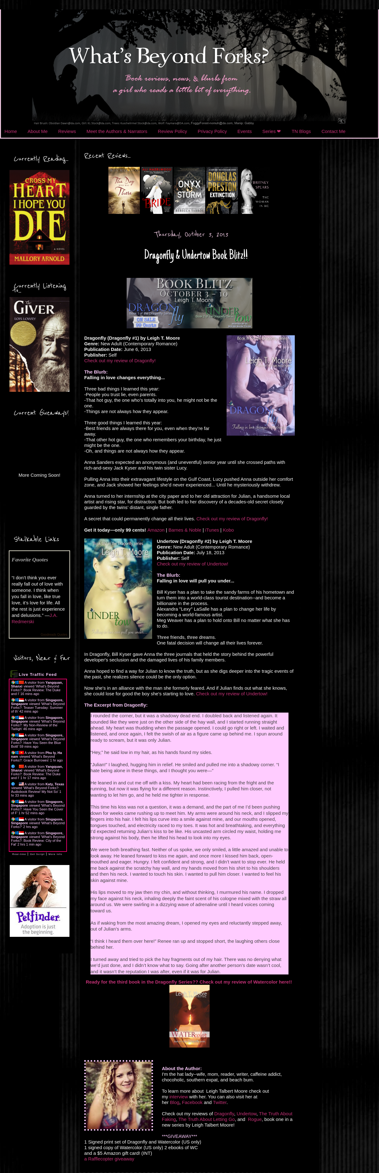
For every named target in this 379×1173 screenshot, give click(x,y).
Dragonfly (224, 1113)
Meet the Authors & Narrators (116, 131)
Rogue (255, 1119)
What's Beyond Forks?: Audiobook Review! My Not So (35, 790)
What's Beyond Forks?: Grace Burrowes (33, 758)
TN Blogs (301, 131)
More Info (55, 854)
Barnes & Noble (184, 530)
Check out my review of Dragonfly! (120, 360)
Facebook (192, 1102)
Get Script (37, 854)
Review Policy (172, 131)
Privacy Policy (212, 131)
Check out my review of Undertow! (192, 563)
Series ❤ (271, 131)
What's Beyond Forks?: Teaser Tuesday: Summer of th (38, 707)
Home (10, 131)
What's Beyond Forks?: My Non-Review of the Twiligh (38, 725)
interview (178, 1096)
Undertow (246, 1113)
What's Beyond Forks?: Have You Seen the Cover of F (38, 809)
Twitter (219, 1102)
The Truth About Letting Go (207, 1119)
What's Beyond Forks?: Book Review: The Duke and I (36, 690)
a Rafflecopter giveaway (109, 1158)
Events (245, 131)
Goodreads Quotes (54, 634)
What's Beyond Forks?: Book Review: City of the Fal (38, 840)
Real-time (19, 854)
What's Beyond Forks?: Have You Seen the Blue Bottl (38, 742)
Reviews (67, 131)
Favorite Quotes (30, 559)
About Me (38, 131)
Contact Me (333, 131)
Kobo (228, 530)
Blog (174, 1102)
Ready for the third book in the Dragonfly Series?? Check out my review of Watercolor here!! (189, 982)
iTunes (212, 530)
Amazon (156, 530)
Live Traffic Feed (38, 674)
